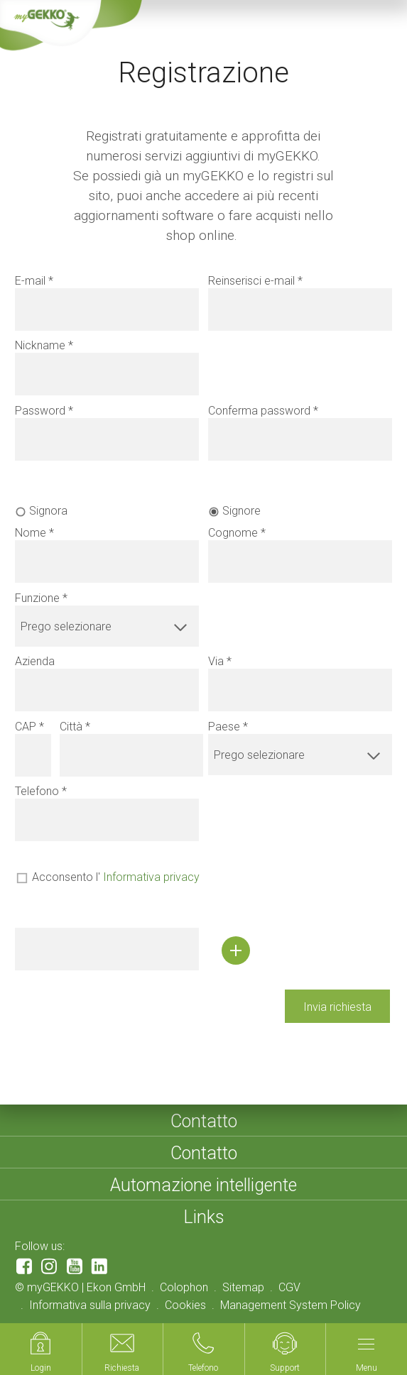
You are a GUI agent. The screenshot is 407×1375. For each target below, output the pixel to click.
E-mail (30, 280)
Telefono (37, 791)
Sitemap (243, 1287)
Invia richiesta (337, 1007)
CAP (25, 726)
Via (216, 661)
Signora (48, 510)
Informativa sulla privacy (90, 1305)
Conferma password (259, 410)
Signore (241, 510)
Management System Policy (290, 1305)
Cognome (233, 532)
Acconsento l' (116, 877)
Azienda (35, 661)
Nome (30, 532)
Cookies (185, 1305)
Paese (224, 726)
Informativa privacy (151, 877)
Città (71, 726)
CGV (289, 1287)
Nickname (40, 345)
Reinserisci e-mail (251, 280)
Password (40, 410)
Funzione (37, 598)
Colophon (184, 1287)
